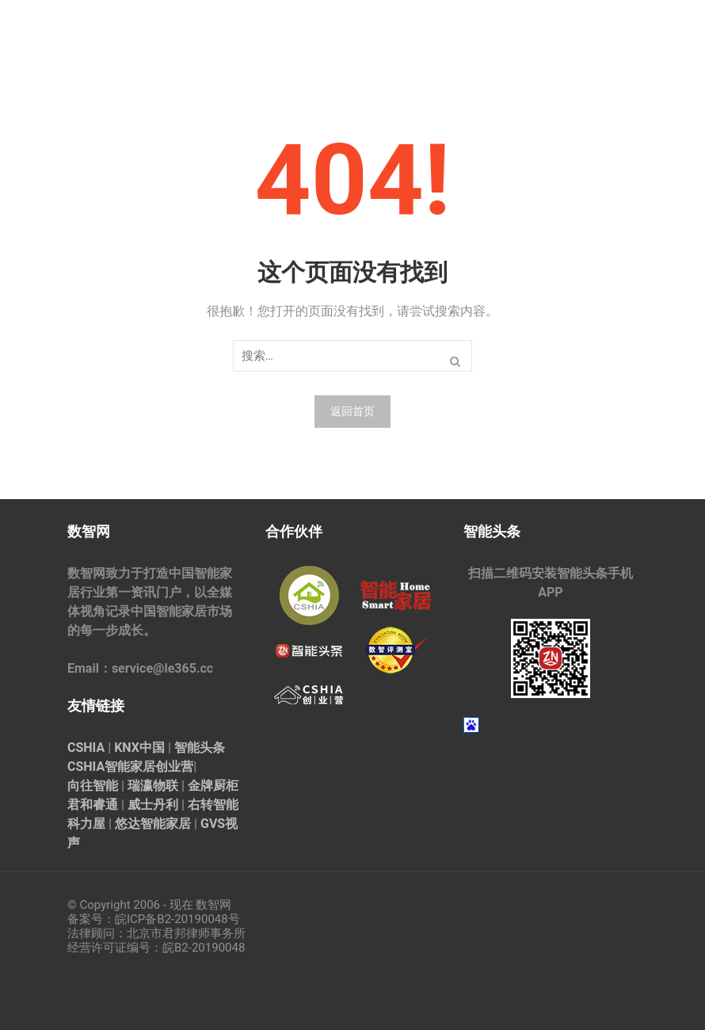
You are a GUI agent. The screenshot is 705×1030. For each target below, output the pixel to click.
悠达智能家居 (153, 823)
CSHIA (86, 747)
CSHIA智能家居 (111, 766)
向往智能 (92, 785)
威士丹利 (153, 804)
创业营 (174, 766)
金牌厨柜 (213, 785)
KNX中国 (139, 747)
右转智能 (213, 804)
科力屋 (86, 823)
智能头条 (199, 747)
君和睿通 (92, 804)
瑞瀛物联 (153, 785)
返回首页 (352, 411)
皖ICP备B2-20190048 (171, 919)
